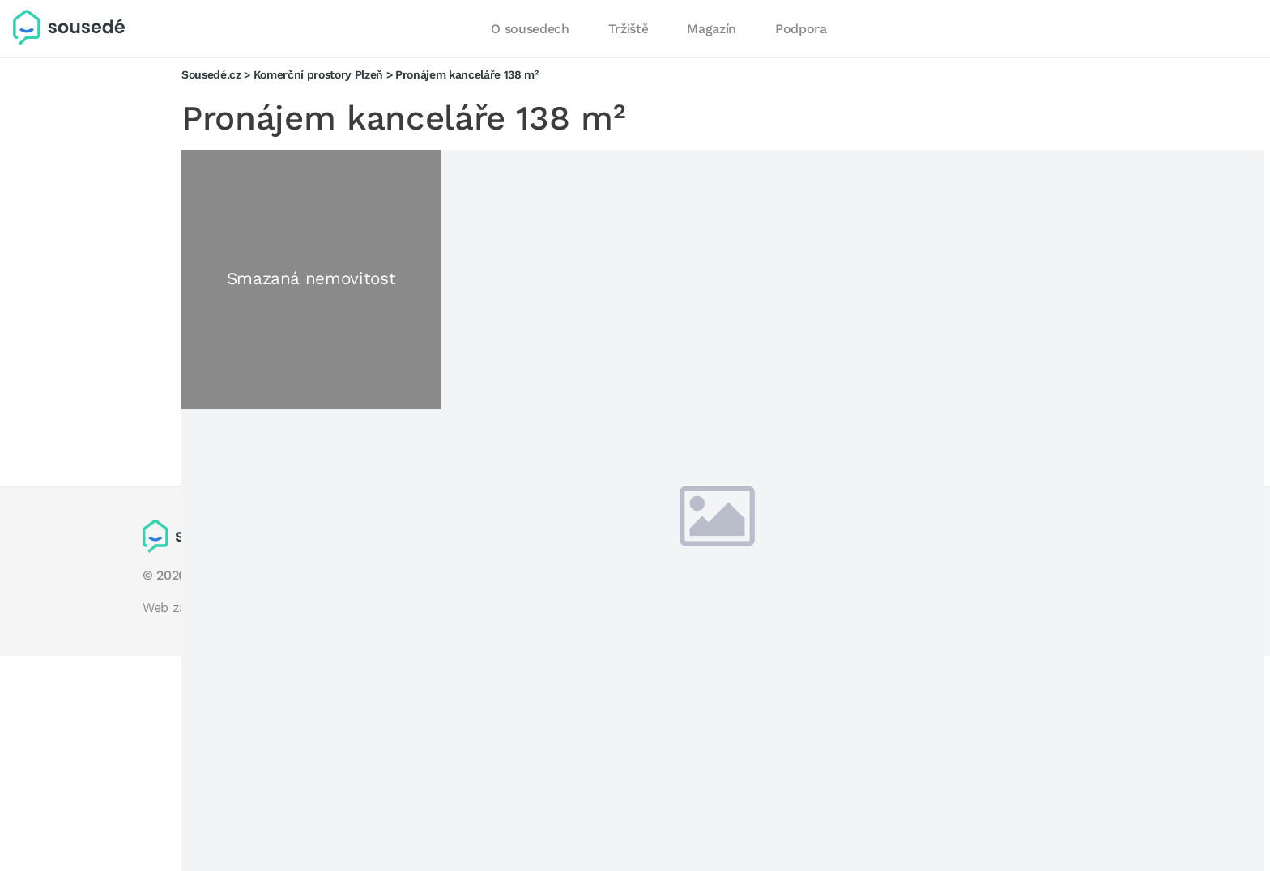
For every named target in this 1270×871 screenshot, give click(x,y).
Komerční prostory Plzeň (318, 74)
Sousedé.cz (211, 74)
